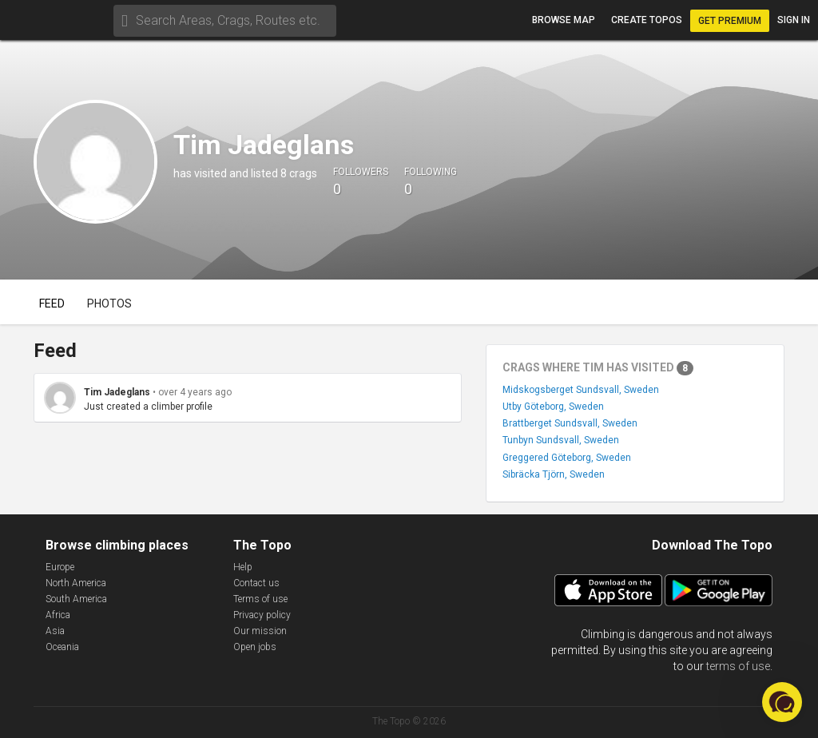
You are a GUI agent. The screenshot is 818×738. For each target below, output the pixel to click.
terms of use (738, 666)
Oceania (62, 647)
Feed (52, 303)
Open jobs (254, 647)
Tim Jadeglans (117, 392)
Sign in (793, 20)
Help (242, 567)
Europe (60, 567)
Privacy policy (262, 615)
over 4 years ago (195, 392)
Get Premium (729, 20)
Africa (58, 615)
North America (76, 583)
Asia (55, 631)
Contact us (256, 583)
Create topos (646, 20)
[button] (782, 702)
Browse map (563, 20)
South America (76, 599)
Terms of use (260, 599)
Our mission (260, 631)
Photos (109, 303)
